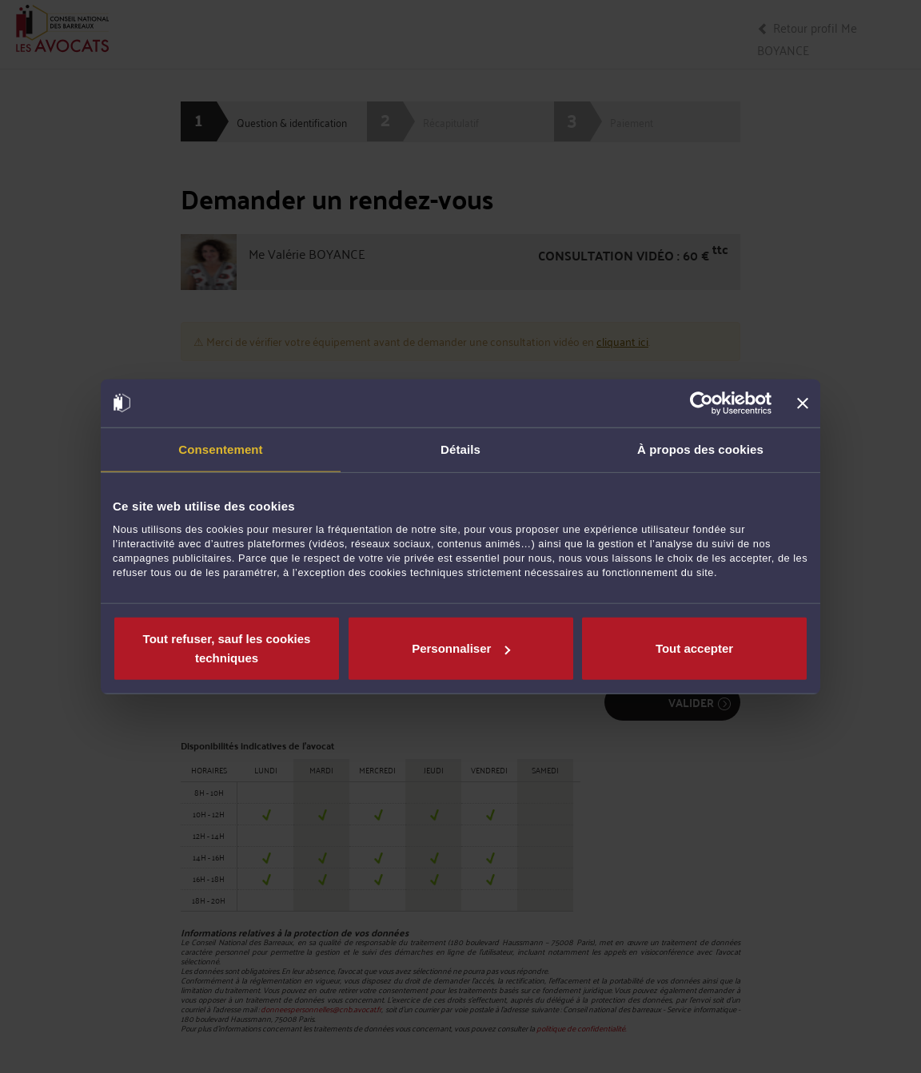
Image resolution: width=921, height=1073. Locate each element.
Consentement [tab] (220, 448)
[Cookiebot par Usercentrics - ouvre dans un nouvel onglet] (701, 403)
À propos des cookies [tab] (700, 448)
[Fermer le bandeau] (802, 402)
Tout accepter (694, 648)
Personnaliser (461, 648)
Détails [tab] (460, 448)
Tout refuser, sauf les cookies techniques (227, 648)
